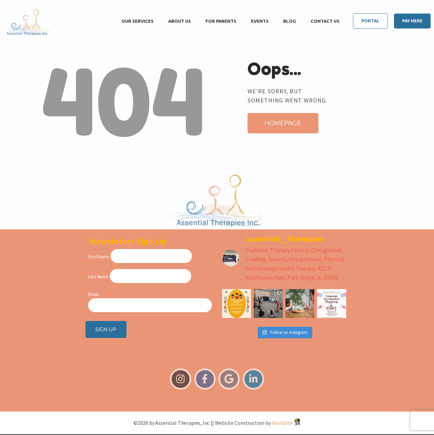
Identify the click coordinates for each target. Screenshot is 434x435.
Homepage (282, 123)
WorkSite (282, 422)
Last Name (98, 276)
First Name (98, 256)
